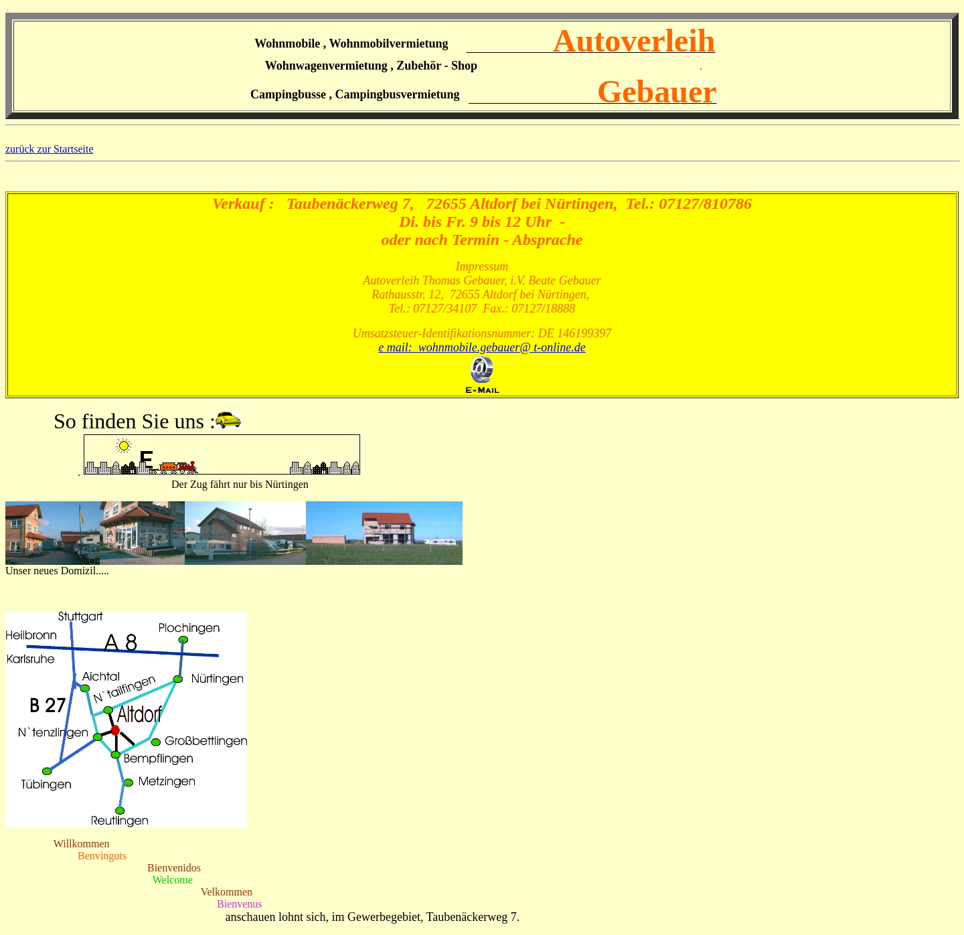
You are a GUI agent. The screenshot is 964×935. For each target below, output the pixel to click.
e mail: (398, 347)
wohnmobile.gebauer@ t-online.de (502, 347)
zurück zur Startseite (49, 149)
